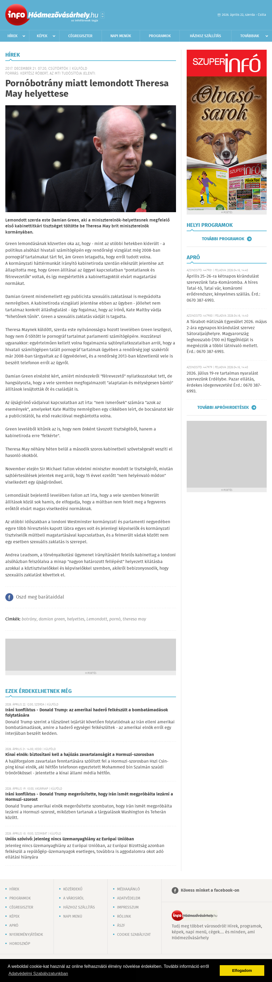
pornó (115, 619)
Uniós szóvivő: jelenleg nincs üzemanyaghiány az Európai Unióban (69, 839)
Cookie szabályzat (134, 935)
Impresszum (128, 907)
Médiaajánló (128, 889)
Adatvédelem (128, 898)
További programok (223, 238)
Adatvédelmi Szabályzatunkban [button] (38, 973)
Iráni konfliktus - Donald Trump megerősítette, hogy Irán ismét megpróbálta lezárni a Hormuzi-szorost (89, 797)
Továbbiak (249, 36)
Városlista (103, 15)
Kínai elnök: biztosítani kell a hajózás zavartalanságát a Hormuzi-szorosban (79, 754)
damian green (52, 619)
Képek (42, 36)
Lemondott (96, 619)
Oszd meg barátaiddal (40, 597)
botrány (29, 619)
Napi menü (72, 916)
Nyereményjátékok (26, 935)
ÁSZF (121, 926)
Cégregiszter (80, 36)
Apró (13, 926)
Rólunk (124, 916)
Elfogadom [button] (242, 970)
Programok (160, 36)
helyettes (75, 619)
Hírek (12, 36)
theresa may (134, 619)
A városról (73, 898)
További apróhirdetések (223, 407)
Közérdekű (72, 889)
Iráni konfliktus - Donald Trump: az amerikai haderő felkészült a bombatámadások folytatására (86, 713)
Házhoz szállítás (205, 36)
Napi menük (120, 36)
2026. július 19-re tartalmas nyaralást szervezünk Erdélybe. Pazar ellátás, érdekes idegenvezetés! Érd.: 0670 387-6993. (224, 382)
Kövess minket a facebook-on (210, 890)
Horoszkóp (19, 944)
